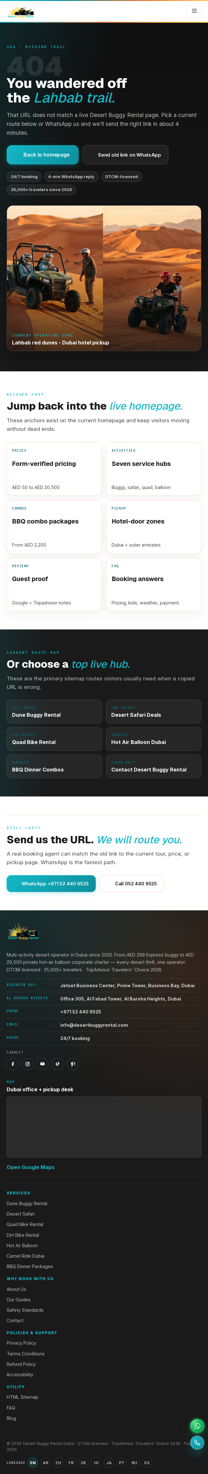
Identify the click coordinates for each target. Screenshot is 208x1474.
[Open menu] (194, 11)
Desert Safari (21, 1214)
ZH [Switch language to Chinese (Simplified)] (58, 1462)
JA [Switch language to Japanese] (109, 1462)
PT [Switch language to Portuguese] (121, 1462)
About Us (16, 1289)
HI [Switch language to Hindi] (96, 1462)
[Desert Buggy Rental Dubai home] (21, 10)
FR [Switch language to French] (71, 1462)
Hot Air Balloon (22, 1245)
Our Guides (19, 1299)
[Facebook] (13, 1064)
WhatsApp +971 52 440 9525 (51, 884)
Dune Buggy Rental (27, 1203)
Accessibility (20, 1374)
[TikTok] (58, 1064)
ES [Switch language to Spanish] (147, 1462)
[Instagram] (28, 1064)
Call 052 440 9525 (132, 884)
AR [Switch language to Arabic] (45, 1462)
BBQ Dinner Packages (30, 1266)
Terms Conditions (26, 1353)
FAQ (11, 1407)
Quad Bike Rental (25, 1224)
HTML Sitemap (22, 1397)
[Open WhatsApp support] (197, 1426)
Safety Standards (25, 1310)
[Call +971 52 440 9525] (197, 1443)
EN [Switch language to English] (33, 1462)
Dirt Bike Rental (23, 1235)
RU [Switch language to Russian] (134, 1462)
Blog (11, 1418)
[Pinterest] (73, 1064)
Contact (15, 1320)
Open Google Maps (31, 1167)
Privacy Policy (21, 1343)
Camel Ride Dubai (25, 1256)
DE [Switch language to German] (83, 1462)
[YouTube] (42, 1064)
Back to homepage (43, 155)
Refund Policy (21, 1364)
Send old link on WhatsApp (125, 155)
